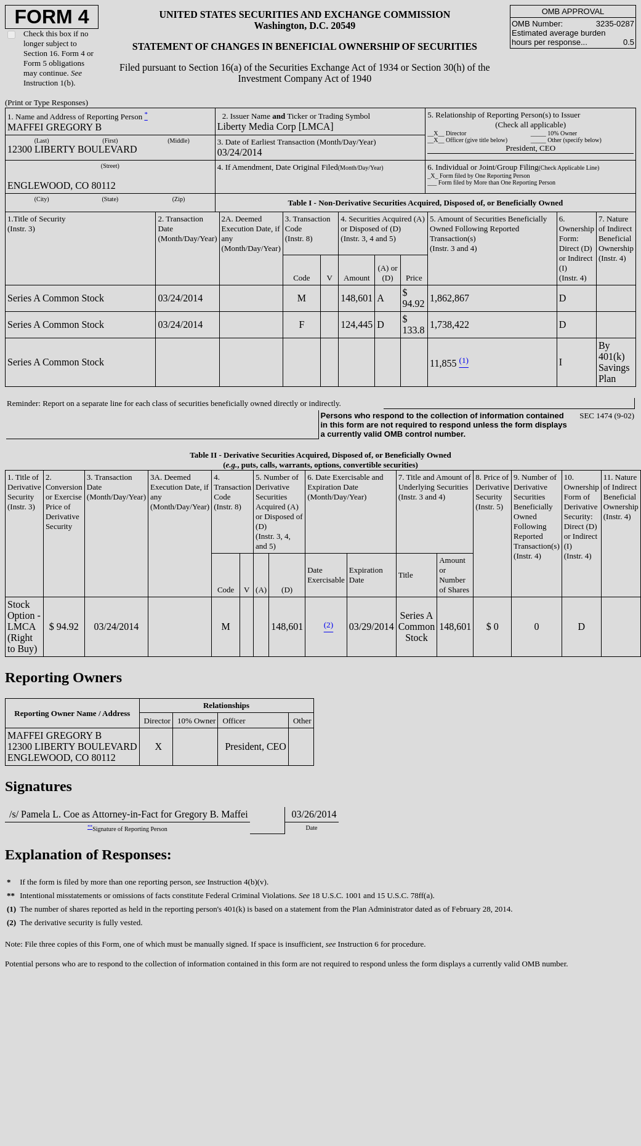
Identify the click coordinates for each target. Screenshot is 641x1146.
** (89, 827)
